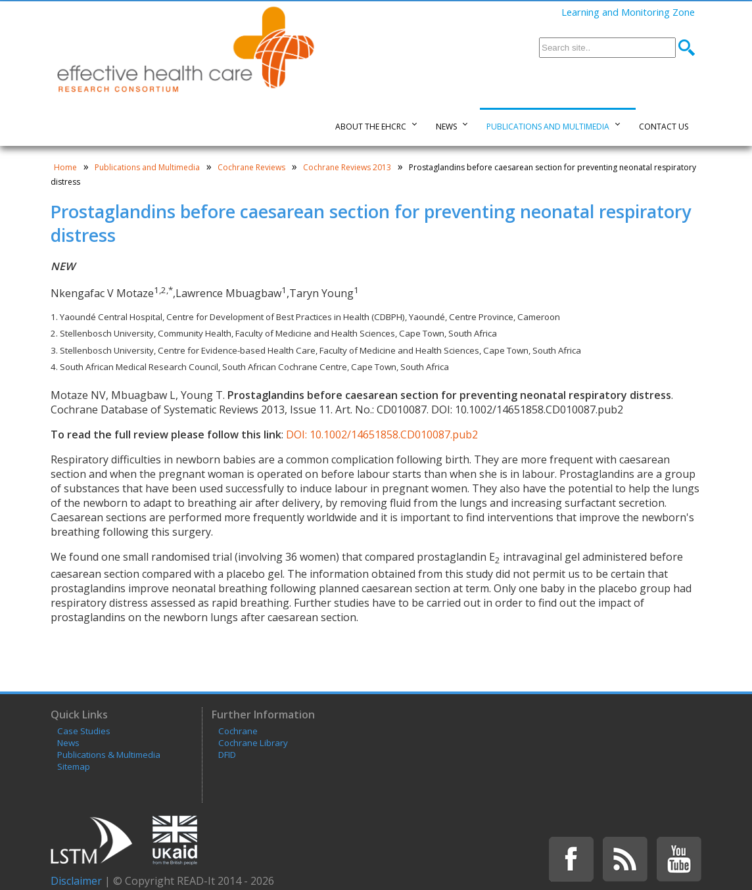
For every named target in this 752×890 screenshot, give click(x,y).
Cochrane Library (253, 743)
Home (65, 167)
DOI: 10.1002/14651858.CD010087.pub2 (380, 434)
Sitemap (73, 766)
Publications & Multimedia (108, 755)
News (446, 126)
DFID (227, 755)
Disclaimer (76, 881)
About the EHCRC (370, 126)
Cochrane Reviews (251, 167)
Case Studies (83, 731)
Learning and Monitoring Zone (628, 11)
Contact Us (663, 126)
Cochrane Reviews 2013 (347, 167)
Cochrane (238, 731)
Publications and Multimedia (547, 126)
